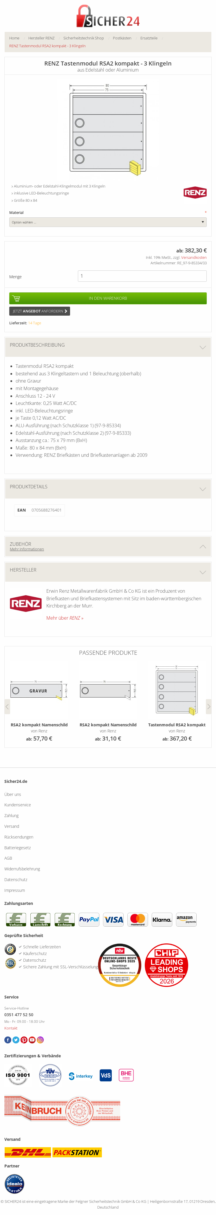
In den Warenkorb (108, 298)
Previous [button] (7, 706)
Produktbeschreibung (108, 347)
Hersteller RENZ (41, 38)
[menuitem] (18, 38)
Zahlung (11, 815)
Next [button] (208, 706)
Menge (15, 276)
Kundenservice (17, 804)
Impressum (14, 890)
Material (108, 212)
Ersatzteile (149, 38)
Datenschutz (15, 879)
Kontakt (10, 1028)
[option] (39, 702)
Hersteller (108, 572)
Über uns (12, 794)
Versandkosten (194, 257)
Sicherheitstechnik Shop (83, 38)
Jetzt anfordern (40, 311)
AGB (8, 858)
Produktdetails (108, 488)
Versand (11, 826)
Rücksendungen (18, 837)
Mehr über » (64, 618)
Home (14, 38)
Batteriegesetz (17, 847)
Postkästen (122, 38)
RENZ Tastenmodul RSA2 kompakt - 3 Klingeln (47, 45)
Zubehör (108, 546)
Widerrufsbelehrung (22, 869)
